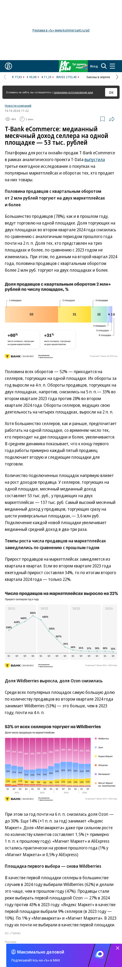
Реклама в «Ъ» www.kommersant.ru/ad (61, 30)
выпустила (94, 159)
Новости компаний (18, 105)
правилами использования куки (73, 92)
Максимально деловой (40, 952)
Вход (94, 66)
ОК (111, 92)
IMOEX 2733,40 (66, 77)
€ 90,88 (32, 77)
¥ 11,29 (46, 77)
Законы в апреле (98, 77)
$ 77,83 (17, 77)
